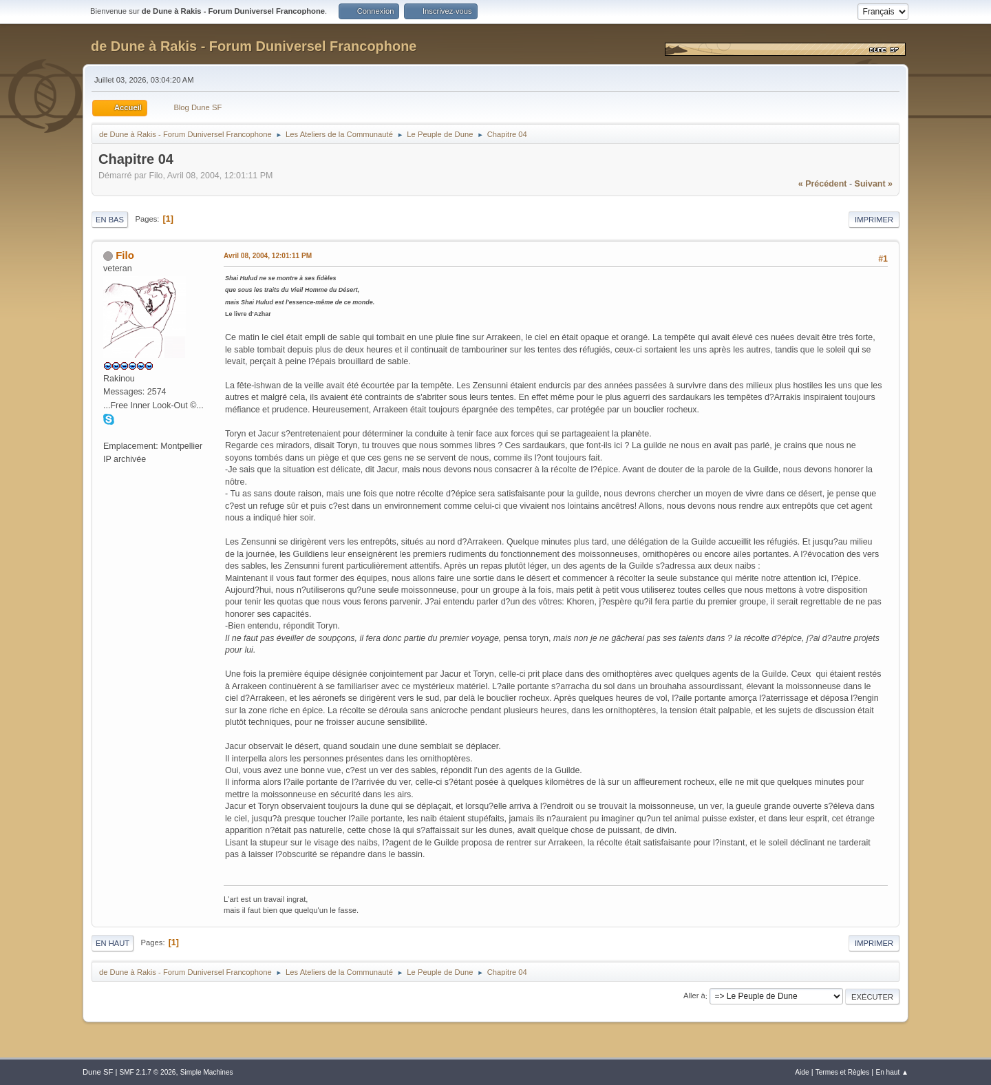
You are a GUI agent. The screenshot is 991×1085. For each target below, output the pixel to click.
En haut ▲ (891, 1072)
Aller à (694, 996)
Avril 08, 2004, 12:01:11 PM (268, 256)
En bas (110, 219)
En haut (112, 943)
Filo (125, 255)
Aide (802, 1072)
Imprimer (874, 219)
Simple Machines (206, 1072)
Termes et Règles (843, 1072)
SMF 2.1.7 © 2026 (147, 1072)
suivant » (874, 184)
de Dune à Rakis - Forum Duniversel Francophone (253, 46)
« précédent (822, 184)
